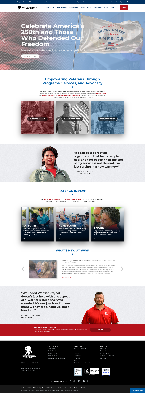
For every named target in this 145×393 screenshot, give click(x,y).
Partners (103, 358)
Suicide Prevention (54, 353)
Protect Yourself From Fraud (83, 363)
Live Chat (103, 348)
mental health (101, 93)
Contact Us (114, 2)
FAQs (75, 360)
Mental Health (52, 351)
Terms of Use (62, 388)
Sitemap (83, 388)
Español (122, 2)
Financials (77, 358)
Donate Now (104, 351)
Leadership (77, 351)
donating (48, 199)
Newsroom (51, 348)
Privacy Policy (50, 388)
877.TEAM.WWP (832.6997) (30, 363)
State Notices (73, 388)
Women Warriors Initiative (56, 358)
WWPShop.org (105, 353)
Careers (76, 353)
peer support (76, 95)
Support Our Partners (107, 356)
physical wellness (48, 95)
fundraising (57, 199)
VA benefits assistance (63, 95)
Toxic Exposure (52, 356)
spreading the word (73, 199)
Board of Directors (80, 348)
